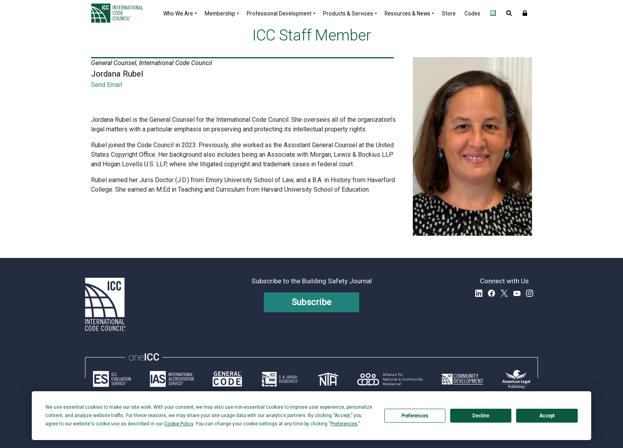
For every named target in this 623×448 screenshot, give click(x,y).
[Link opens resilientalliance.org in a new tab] (390, 379)
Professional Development (279, 13)
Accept (547, 416)
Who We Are (178, 13)
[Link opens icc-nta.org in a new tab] (328, 379)
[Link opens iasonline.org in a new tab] (171, 379)
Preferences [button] (344, 424)
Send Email (106, 84)
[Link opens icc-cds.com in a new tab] (462, 379)
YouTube (517, 293)
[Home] (122, 13)
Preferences (414, 416)
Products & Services (348, 13)
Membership (220, 13)
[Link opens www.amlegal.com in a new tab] (516, 379)
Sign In (525, 13)
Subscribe (312, 302)
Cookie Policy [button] (178, 424)
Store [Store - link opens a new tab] (449, 13)
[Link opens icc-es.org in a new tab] (112, 379)
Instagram (529, 293)
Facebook (491, 293)
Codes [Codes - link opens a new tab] (472, 13)
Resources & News (407, 13)
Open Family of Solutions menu (493, 13)
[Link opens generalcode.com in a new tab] (227, 379)
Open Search (509, 13)
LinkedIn (479, 293)
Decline (480, 416)
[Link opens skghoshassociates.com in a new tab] (280, 379)
